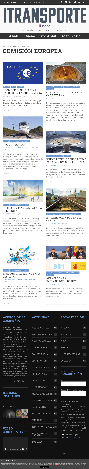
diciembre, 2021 (20, 96)
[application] (15, 443)
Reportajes (75, 87)
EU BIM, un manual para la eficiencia (22, 209)
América (6, 87)
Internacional (70, 353)
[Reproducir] (6, 448)
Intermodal (39, 386)
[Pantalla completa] (26, 448)
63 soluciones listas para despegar (21, 274)
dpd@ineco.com (82, 430)
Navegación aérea (44, 399)
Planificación (41, 412)
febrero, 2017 (62, 223)
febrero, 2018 (17, 213)
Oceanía (66, 359)
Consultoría (40, 353)
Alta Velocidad (41, 340)
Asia (64, 340)
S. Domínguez (8, 147)
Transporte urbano (39, 433)
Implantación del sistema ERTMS (65, 218)
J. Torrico (7, 213)
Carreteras (51, 87)
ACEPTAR (44, 467)
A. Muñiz (49, 98)
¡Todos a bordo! (14, 144)
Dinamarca (51, 214)
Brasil (13, 87)
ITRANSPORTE (8, 96)
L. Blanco (17, 147)
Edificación (51, 272)
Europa (67, 87)
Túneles (50, 89)
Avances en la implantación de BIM (61, 279)
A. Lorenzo (26, 147)
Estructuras (40, 366)
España (60, 87)
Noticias (20, 87)
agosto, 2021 (59, 98)
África (65, 326)
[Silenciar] (22, 448)
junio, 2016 (61, 284)
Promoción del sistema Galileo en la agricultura (22, 91)
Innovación (14, 204)
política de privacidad (72, 436)
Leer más (7, 110)
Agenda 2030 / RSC (43, 333)
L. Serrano (7, 279)
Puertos (37, 419)
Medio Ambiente (42, 392)
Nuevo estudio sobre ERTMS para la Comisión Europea (66, 160)
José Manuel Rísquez (20, 279)
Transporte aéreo (44, 425)
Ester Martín (34, 279)
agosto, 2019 (62, 165)
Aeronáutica (40, 326)
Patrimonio (39, 406)
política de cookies (53, 464)
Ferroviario (14, 141)
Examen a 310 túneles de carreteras (64, 94)
